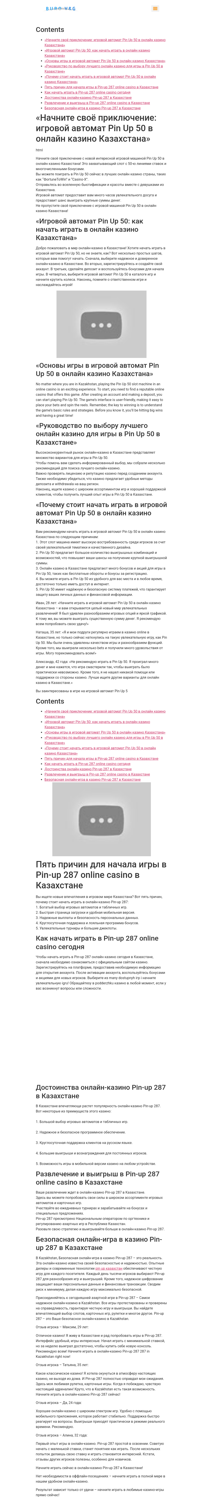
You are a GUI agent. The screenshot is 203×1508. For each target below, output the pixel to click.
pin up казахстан (108, 1268)
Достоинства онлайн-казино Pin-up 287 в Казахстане (88, 98)
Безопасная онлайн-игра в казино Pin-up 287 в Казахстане (93, 108)
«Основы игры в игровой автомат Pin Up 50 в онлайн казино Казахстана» (105, 61)
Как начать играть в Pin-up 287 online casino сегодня (88, 92)
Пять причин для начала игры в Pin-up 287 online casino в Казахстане (102, 87)
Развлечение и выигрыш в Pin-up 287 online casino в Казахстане (97, 103)
